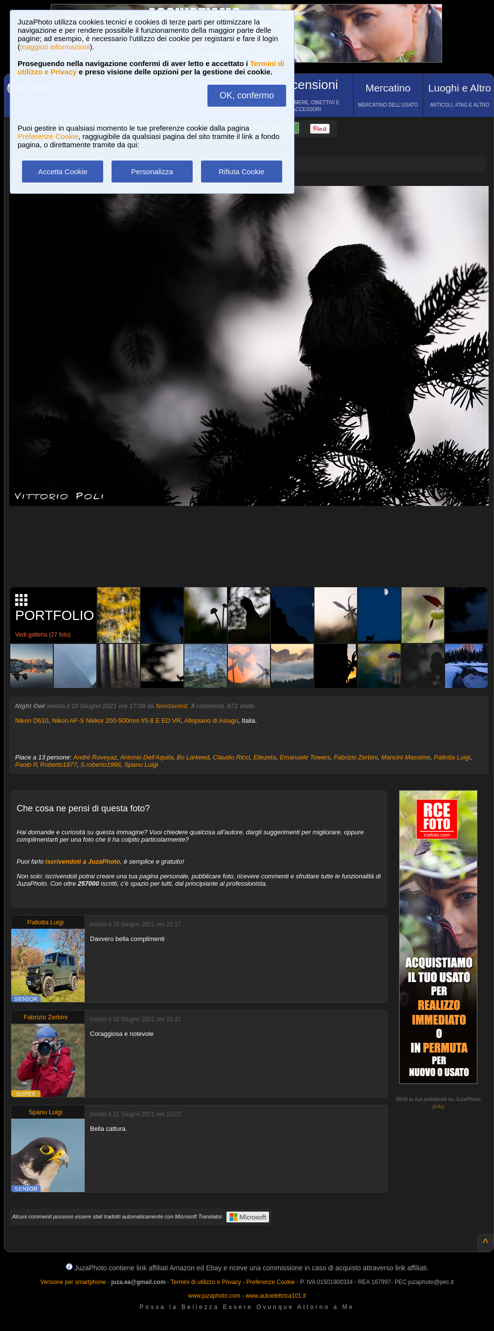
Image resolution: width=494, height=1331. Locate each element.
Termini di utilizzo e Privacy (206, 1282)
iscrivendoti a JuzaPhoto (82, 861)
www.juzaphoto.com (214, 1295)
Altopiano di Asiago (211, 720)
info (438, 1106)
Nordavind (171, 706)
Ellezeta (264, 757)
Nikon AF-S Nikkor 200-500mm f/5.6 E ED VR (116, 720)
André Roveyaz (95, 757)
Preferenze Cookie (48, 136)
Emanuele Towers (305, 757)
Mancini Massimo (405, 757)
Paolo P (26, 764)
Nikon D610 (31, 720)
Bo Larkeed (193, 757)
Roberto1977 (58, 764)
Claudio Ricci (231, 757)
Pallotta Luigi (452, 757)
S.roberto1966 (101, 764)
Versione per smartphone (73, 1282)
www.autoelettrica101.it (276, 1295)
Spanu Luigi (141, 764)
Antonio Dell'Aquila (146, 757)
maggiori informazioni (55, 47)
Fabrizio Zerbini (356, 757)
